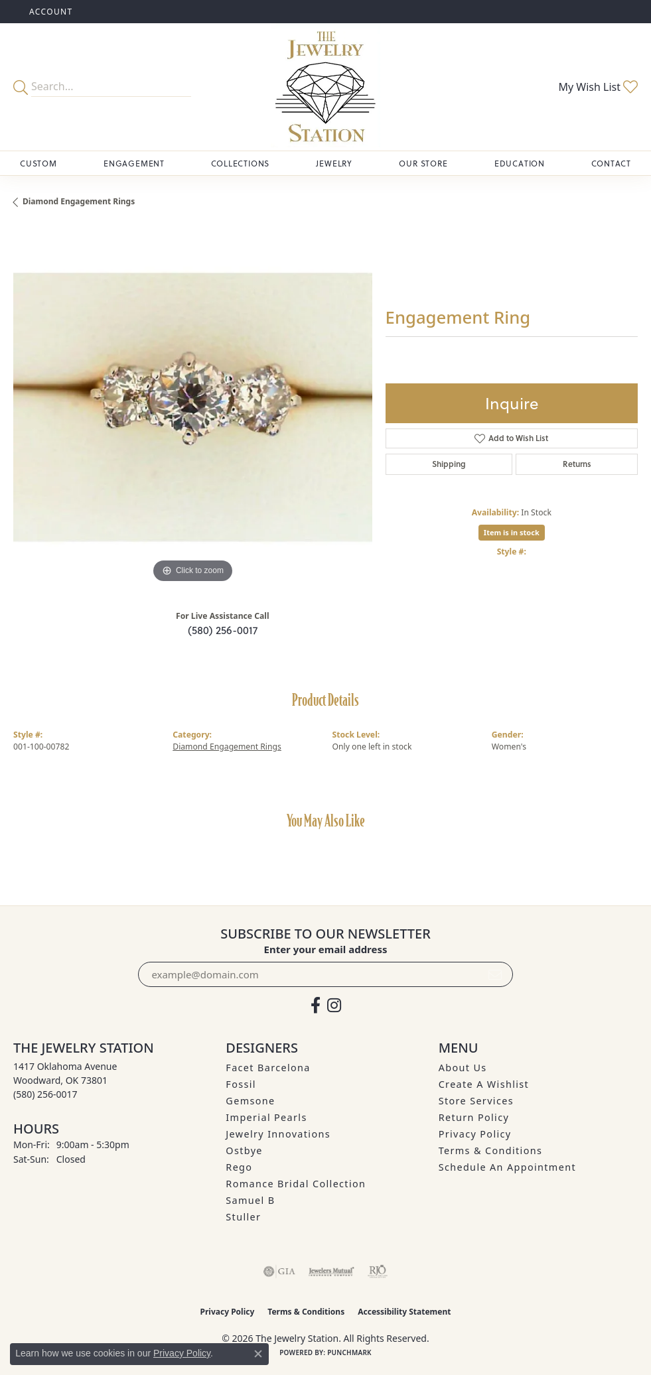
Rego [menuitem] (239, 1167)
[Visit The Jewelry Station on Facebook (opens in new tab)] (316, 1006)
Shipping (449, 464)
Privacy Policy (475, 1134)
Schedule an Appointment (507, 1167)
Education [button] (519, 163)
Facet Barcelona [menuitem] (268, 1067)
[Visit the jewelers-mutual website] (331, 1271)
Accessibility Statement (404, 1311)
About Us (463, 1067)
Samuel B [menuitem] (250, 1200)
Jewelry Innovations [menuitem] (278, 1134)
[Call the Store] (45, 1094)
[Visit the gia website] (279, 1271)
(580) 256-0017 (222, 629)
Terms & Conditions (491, 1150)
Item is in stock (512, 532)
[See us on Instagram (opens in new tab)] (334, 1006)
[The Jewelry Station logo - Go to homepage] (325, 87)
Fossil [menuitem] (241, 1084)
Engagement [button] (134, 163)
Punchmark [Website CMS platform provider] (349, 1352)
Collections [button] (240, 163)
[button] (50, 11)
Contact (611, 163)
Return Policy (474, 1117)
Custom (38, 163)
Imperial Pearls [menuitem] (266, 1117)
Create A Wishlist (484, 1084)
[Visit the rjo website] (378, 1271)
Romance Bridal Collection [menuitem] (296, 1183)
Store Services (476, 1100)
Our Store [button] (423, 163)
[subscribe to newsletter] (495, 974)
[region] (192, 407)
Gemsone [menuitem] (250, 1100)
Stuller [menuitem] (243, 1217)
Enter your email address (326, 949)
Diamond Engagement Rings (79, 201)
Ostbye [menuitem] (244, 1150)
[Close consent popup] (258, 1354)
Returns (577, 464)
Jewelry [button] (334, 163)
